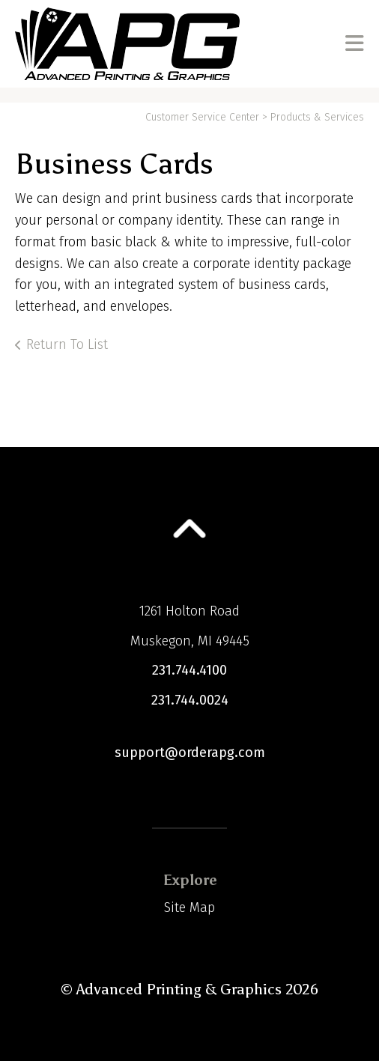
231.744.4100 (189, 670)
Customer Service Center (202, 117)
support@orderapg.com (190, 752)
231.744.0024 (189, 700)
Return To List (67, 344)
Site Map (189, 907)
